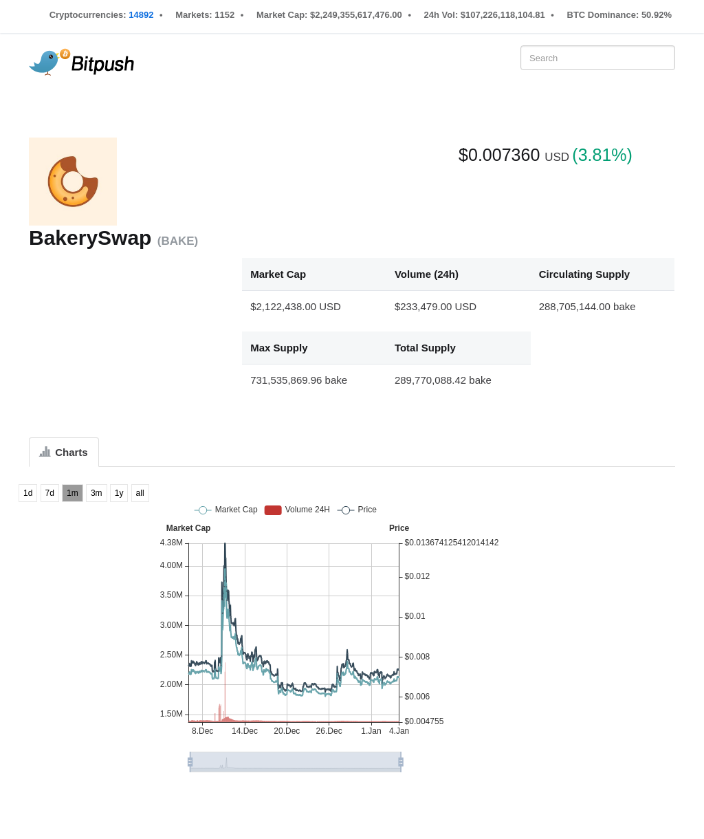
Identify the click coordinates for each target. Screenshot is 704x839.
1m (72, 493)
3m (96, 493)
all (140, 493)
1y (119, 493)
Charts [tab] (64, 452)
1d (27, 493)
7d (49, 493)
